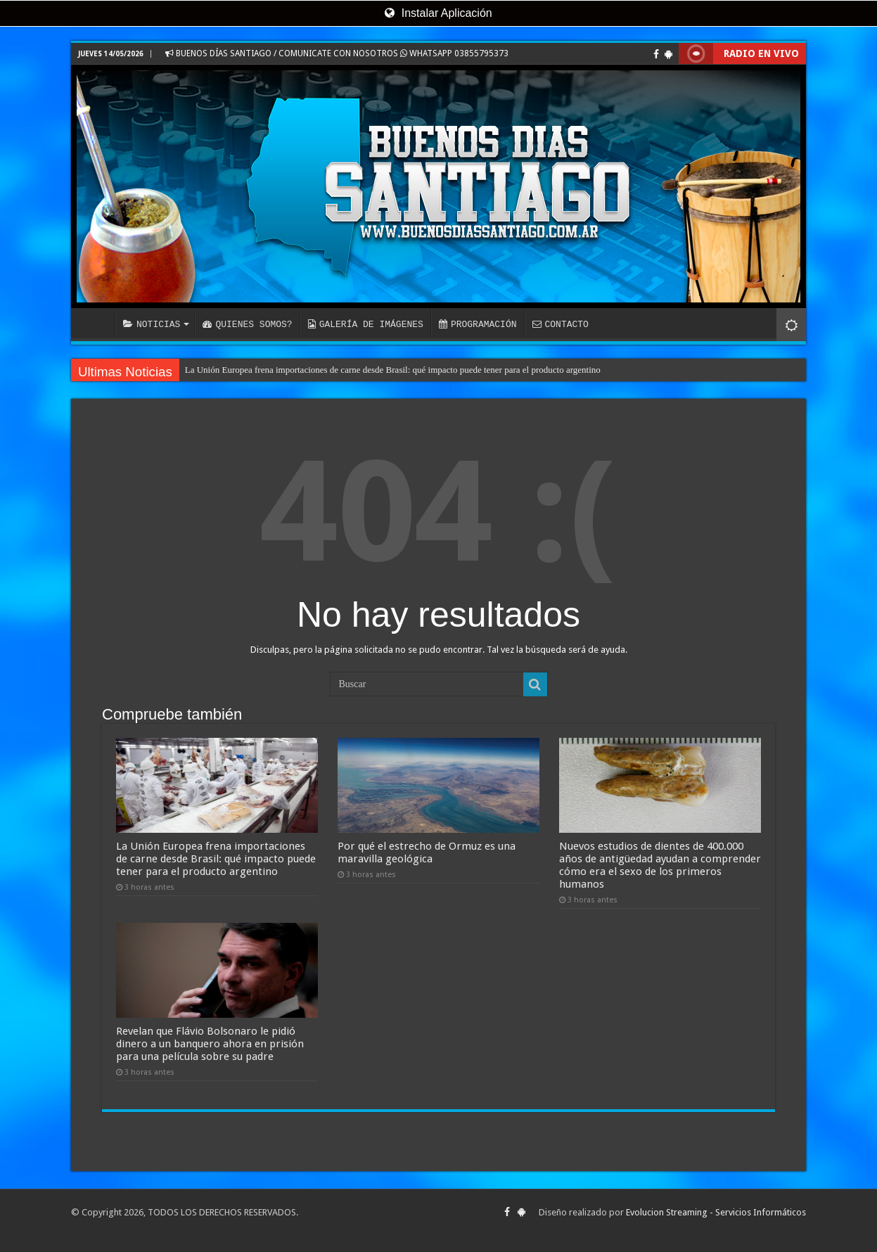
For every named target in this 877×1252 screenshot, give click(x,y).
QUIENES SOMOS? (247, 324)
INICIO (96, 323)
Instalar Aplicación (438, 13)
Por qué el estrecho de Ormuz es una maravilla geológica (427, 852)
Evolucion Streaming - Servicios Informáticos (716, 1212)
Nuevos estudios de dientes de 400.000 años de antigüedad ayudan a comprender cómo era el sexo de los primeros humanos (660, 865)
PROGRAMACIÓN (478, 324)
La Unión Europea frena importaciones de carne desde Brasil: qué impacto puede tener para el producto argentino (393, 369)
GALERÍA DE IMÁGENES (365, 324)
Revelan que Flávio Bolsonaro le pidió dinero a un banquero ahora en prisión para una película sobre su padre (210, 1044)
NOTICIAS (151, 324)
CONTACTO (560, 324)
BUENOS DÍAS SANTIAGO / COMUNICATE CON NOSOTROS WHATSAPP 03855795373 (336, 53)
